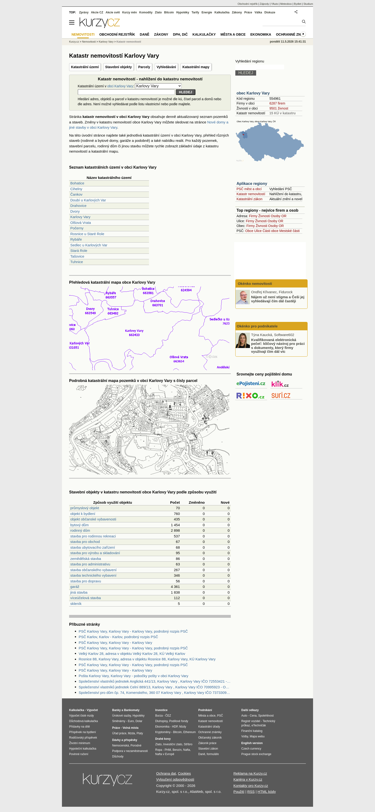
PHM (168, 749)
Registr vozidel (250, 721)
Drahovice (78, 206)
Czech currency (251, 748)
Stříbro (188, 744)
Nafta (186, 749)
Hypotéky (182, 12)
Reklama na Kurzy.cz (250, 773)
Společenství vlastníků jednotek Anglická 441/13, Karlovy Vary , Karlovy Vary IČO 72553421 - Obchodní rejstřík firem (155, 681)
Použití (238, 792)
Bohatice (77, 183)
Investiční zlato (172, 744)
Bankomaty (131, 710)
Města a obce (233, 34)
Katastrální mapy (196, 67)
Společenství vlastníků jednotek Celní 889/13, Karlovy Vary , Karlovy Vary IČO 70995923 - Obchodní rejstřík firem (155, 687)
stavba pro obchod (85, 542)
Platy (140, 733)
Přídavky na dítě (79, 726)
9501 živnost (278, 108)
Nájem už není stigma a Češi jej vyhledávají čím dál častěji (277, 299)
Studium (308, 3)
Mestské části (289, 231)
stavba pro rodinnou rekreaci (93, 536)
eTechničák (259, 725)
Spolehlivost (266, 715)
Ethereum (189, 732)
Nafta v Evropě (164, 754)
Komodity (145, 12)
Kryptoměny (163, 732)
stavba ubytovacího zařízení (92, 547)
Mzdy (182, 726)
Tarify (195, 12)
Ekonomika (260, 34)
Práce (248, 12)
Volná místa (130, 727)
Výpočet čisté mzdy (81, 715)
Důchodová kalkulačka (83, 721)
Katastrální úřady (209, 726)
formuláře (213, 754)
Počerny (76, 228)
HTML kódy (267, 792)
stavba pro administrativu (90, 564)
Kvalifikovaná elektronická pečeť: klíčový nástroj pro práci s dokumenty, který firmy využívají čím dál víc (278, 345)
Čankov (76, 194)
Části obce (270, 231)
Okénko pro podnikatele (257, 326)
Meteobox (286, 3)
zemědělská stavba (85, 559)
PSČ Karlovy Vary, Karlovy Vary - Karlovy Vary (115, 643)
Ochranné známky (293, 34)
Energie (207, 12)
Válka (258, 12)
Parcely (144, 67)
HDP (175, 726)
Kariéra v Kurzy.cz (247, 779)
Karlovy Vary (80, 217)
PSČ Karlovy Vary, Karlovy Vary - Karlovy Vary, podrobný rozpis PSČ (133, 631)
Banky (116, 710)
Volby (244, 736)
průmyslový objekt (84, 508)
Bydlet (297, 3)
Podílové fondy (178, 721)
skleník (76, 604)
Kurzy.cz (74, 41)
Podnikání (205, 710)
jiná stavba (79, 592)
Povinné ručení (78, 754)
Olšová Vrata (80, 223)
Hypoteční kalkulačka (82, 748)
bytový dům (79, 525)
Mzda (131, 733)
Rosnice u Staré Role (87, 234)
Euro (131, 721)
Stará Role (78, 251)
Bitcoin (169, 12)
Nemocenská (120, 745)
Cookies (184, 773)
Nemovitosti (89, 41)
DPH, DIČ (180, 34)
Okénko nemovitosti (254, 284)
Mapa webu (257, 736)
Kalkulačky (204, 34)
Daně (144, 34)
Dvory (75, 211)
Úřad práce (119, 733)
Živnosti (264, 216)
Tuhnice (76, 262)
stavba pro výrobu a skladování (95, 553)
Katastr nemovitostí (251, 194)
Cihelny (76, 189)
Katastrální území (85, 67)
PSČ (220, 715)
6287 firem (277, 103)
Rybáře (76, 239)
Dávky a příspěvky (124, 740)
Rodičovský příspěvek (83, 737)
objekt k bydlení (82, 514)
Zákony (237, 12)
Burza (159, 715)
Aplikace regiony (252, 184)
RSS (251, 792)
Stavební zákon (208, 748)
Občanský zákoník (210, 737)
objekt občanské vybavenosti (93, 519)
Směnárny (118, 721)
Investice (161, 710)
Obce (249, 231)
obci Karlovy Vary (120, 86)
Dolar (138, 721)
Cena (253, 715)
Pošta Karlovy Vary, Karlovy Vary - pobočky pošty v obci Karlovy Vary (133, 676)
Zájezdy (264, 3)
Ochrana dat (166, 773)
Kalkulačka (222, 12)
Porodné (136, 745)
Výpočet (92, 710)
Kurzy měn (129, 12)
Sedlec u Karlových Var (88, 245)
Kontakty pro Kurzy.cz (250, 786)
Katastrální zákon (249, 199)
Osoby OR (278, 216)
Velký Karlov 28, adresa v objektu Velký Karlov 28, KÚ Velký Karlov (132, 654)
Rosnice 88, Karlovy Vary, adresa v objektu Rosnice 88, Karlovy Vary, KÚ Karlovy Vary (147, 659)
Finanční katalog (251, 731)
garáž (74, 587)
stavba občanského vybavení (93, 570)
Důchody (117, 756)
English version (252, 743)
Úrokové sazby (121, 715)
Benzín (177, 749)
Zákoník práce (207, 743)
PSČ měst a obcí (249, 189)
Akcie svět (113, 12)
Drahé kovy (163, 738)
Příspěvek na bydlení (82, 732)
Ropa (158, 749)
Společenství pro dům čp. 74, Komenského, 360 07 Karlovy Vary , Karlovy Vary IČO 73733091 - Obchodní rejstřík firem (155, 692)
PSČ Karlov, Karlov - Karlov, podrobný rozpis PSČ (118, 637)
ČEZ (168, 715)
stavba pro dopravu (85, 581)
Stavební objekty (118, 67)
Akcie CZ (97, 12)
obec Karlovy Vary (253, 93)
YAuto (274, 3)
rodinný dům (80, 530)
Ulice (258, 231)
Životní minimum (79, 743)
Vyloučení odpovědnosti (175, 779)
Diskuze (270, 12)
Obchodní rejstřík (248, 3)
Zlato (158, 12)
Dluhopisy (161, 721)
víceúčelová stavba (85, 598)
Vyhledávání (166, 67)
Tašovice (77, 256)
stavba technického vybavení (93, 575)
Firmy (253, 216)
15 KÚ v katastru (282, 113)
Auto (244, 715)
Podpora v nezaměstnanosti (130, 751)
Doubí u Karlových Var (88, 200)
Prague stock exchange (256, 754)
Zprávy (83, 12)
